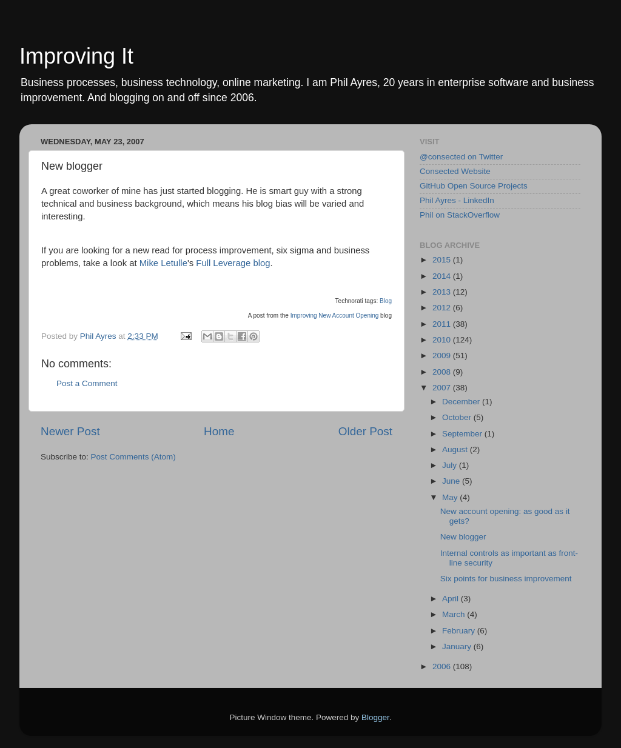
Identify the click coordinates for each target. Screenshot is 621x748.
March (454, 614)
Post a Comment (87, 383)
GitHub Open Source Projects (474, 185)
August (456, 449)
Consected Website (455, 171)
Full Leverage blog (233, 263)
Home (219, 431)
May (451, 497)
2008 (442, 371)
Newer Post (70, 431)
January (458, 646)
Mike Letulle (163, 263)
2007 (442, 387)
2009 (442, 355)
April (451, 598)
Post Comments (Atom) (133, 456)
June (452, 481)
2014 (442, 276)
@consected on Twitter (461, 156)
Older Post (365, 431)
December (462, 401)
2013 (442, 291)
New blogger (463, 536)
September (463, 433)
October (458, 417)
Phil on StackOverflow (460, 214)
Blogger (375, 717)
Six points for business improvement (506, 578)
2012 (442, 307)
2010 (442, 339)
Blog (386, 301)
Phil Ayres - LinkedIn (457, 200)
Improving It (76, 56)
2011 (442, 324)
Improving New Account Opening (334, 315)
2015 (442, 259)
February (459, 630)
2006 (442, 666)
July (450, 465)
